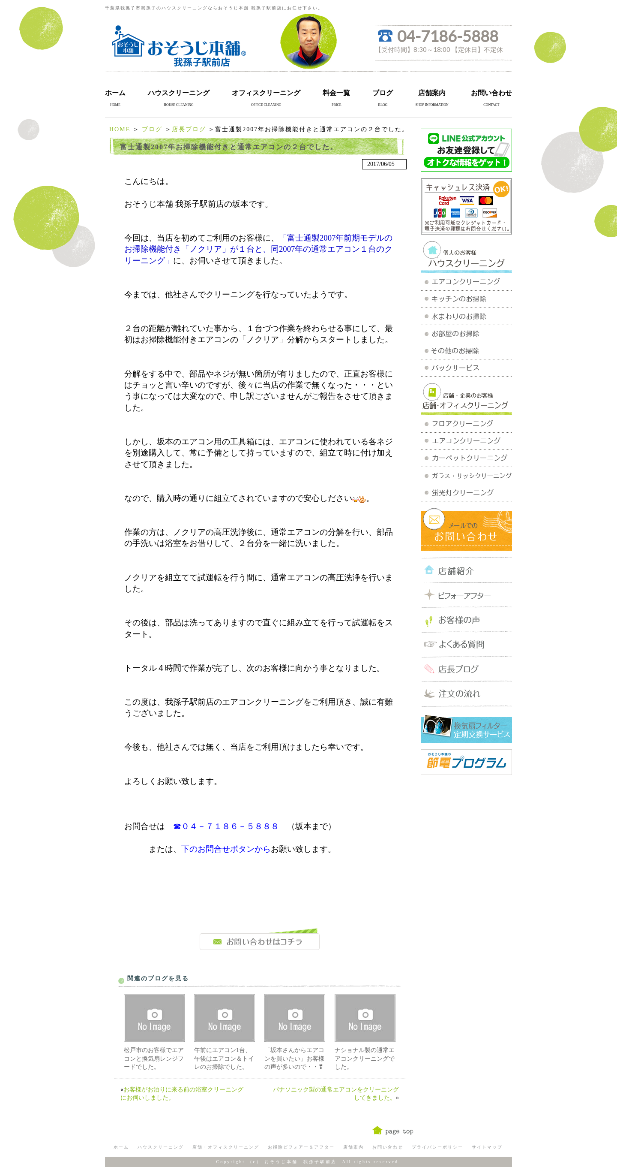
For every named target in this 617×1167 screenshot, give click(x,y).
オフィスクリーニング (266, 92)
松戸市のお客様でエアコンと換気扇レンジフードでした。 (154, 1058)
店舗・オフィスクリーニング (225, 1147)
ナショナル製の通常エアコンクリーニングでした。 (365, 1058)
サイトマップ (487, 1147)
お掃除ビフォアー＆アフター (301, 1147)
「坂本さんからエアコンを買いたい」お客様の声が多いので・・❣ (294, 1058)
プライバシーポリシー (437, 1147)
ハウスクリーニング (179, 92)
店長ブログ (189, 129)
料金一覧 (336, 92)
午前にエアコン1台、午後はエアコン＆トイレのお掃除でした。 (224, 1058)
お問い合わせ (491, 92)
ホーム (115, 92)
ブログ (382, 92)
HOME (119, 129)
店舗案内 (432, 92)
